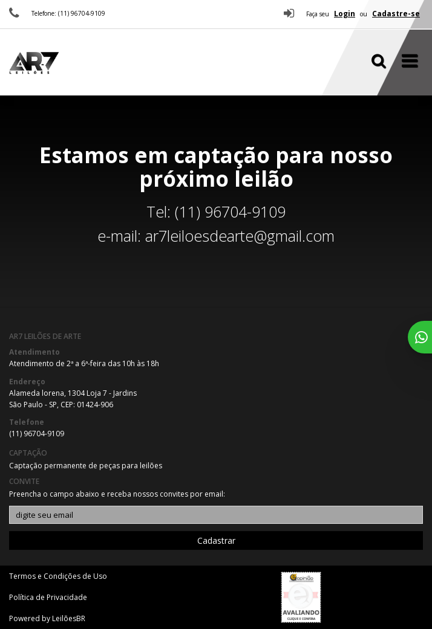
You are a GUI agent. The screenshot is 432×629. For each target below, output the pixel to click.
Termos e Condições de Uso (58, 576)
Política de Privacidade (48, 597)
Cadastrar (216, 540)
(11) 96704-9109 (36, 433)
